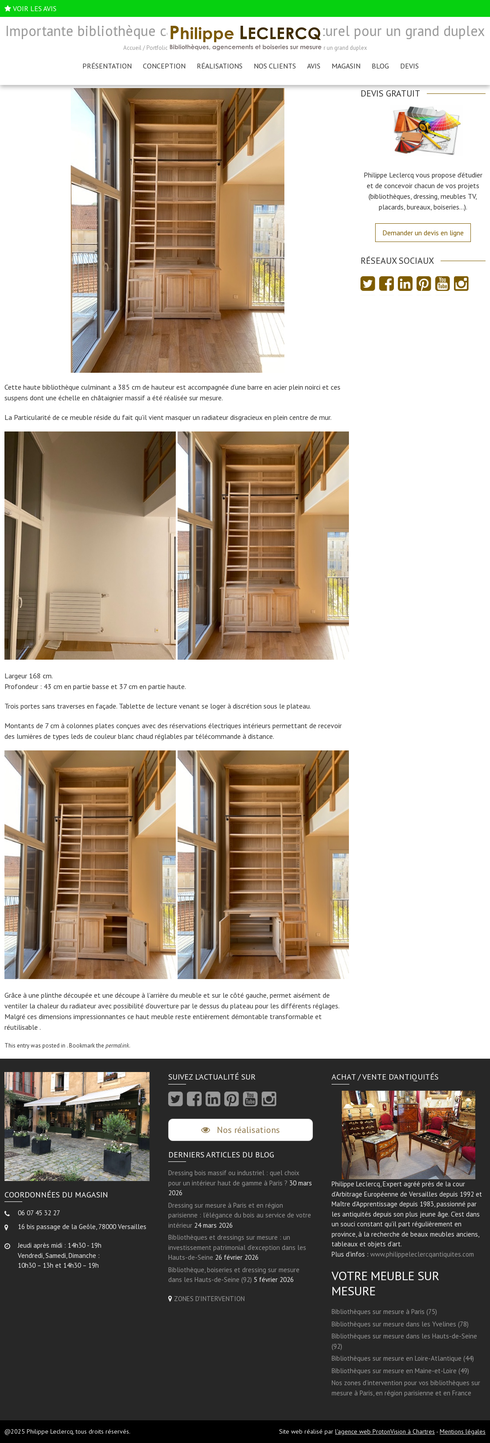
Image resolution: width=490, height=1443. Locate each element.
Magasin (346, 65)
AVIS (313, 65)
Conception (164, 65)
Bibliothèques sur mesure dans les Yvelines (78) (400, 1324)
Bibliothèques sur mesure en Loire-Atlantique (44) (403, 1358)
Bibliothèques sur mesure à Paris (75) (384, 1311)
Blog (380, 65)
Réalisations (220, 65)
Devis (409, 65)
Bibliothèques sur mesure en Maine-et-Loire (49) (400, 1370)
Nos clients (275, 65)
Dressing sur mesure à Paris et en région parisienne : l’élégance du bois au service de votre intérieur (239, 1215)
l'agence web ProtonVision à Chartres (385, 1431)
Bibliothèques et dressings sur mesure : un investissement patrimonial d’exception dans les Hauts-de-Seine (237, 1247)
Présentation (107, 65)
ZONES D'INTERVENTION (209, 1298)
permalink (117, 1045)
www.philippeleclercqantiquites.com (422, 1254)
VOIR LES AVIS (35, 8)
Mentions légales (463, 1431)
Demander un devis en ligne (423, 232)
